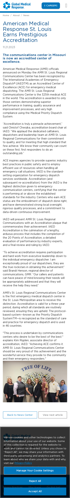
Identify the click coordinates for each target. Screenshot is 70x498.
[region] (35, 462)
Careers (53, 5)
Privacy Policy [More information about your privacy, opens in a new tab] (23, 463)
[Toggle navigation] (64, 5)
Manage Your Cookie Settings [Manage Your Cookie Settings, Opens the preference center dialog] (35, 470)
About (16, 15)
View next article (53, 415)
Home (6, 15)
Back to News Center (20, 415)
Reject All (35, 481)
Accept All (34, 491)
